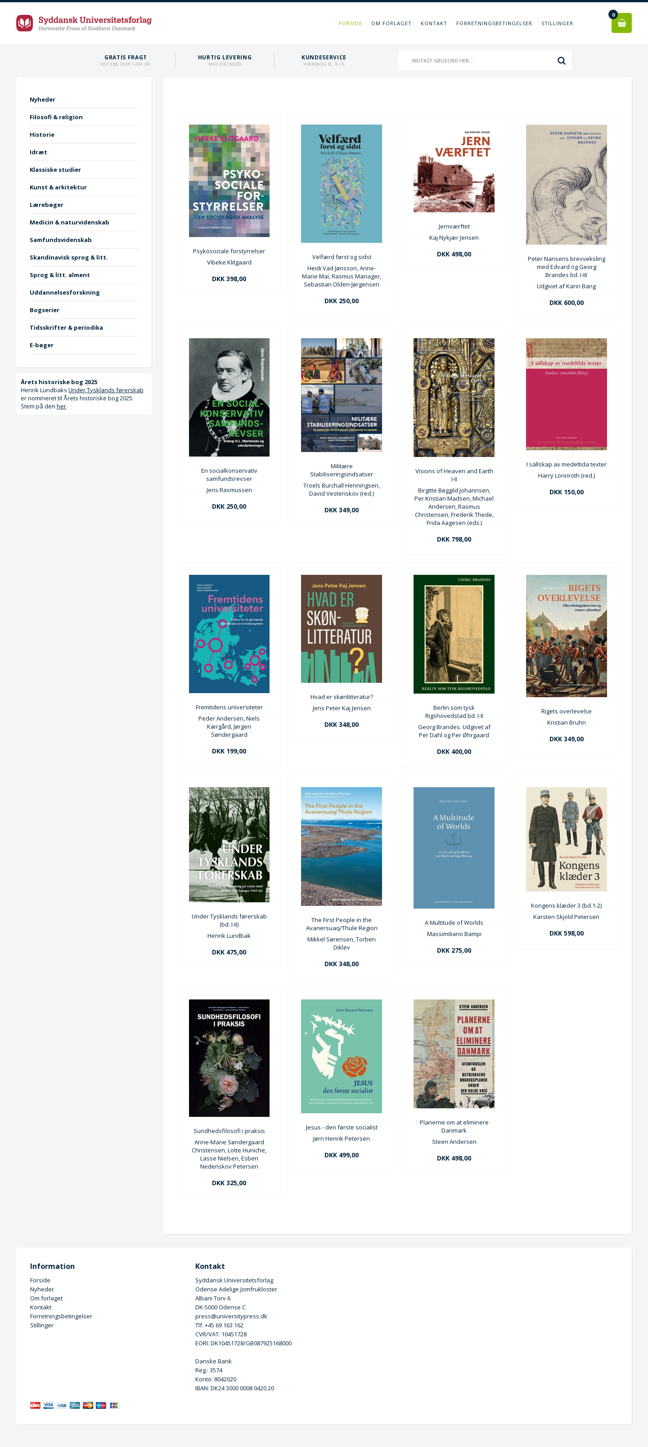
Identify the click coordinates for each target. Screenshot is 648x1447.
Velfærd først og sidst (341, 257)
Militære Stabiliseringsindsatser (341, 470)
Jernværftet (454, 226)
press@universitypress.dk (231, 1316)
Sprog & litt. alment (60, 275)
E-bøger (42, 345)
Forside (350, 23)
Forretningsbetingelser (494, 23)
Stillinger (557, 23)
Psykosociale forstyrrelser (229, 251)
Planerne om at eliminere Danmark (454, 1126)
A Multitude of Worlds (454, 922)
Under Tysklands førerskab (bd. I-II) (229, 920)
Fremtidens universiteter (229, 707)
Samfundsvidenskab (61, 240)
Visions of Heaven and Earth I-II (454, 475)
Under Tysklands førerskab (106, 390)
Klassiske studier (55, 170)
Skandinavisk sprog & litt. (69, 257)
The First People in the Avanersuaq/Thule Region (342, 924)
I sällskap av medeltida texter (566, 464)
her (61, 406)
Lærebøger (46, 205)
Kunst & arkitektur (58, 187)
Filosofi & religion (56, 117)
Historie (42, 134)
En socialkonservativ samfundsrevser (229, 474)
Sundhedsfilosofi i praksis (229, 1131)
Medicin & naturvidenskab (69, 222)
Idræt (38, 152)
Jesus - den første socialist (342, 1127)
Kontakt (434, 23)
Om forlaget (391, 23)
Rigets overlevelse (566, 711)
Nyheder (42, 99)
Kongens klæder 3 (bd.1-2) (566, 905)
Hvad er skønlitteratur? (341, 697)
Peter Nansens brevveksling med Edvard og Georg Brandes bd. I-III (566, 267)
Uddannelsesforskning (65, 292)
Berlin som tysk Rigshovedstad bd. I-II (454, 711)
